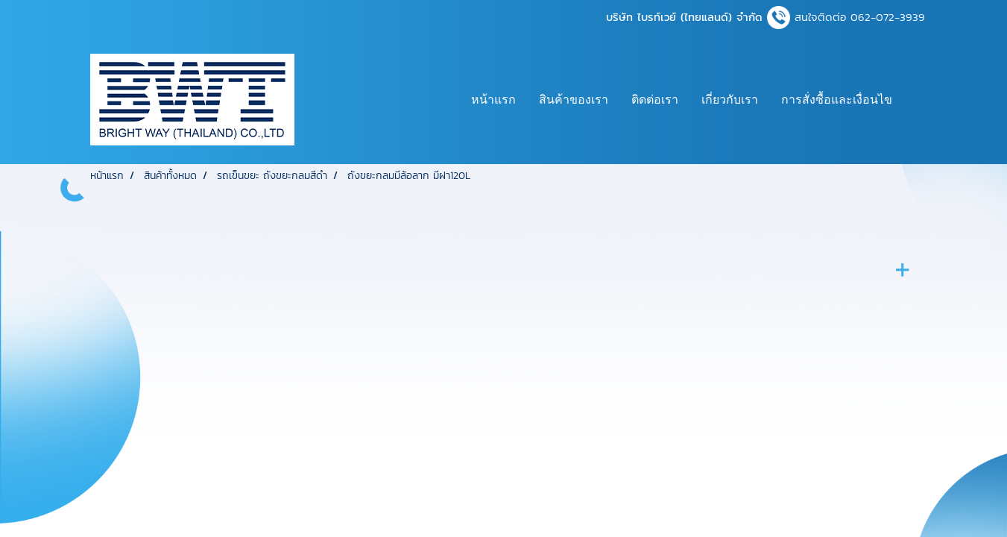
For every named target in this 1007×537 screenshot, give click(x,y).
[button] (917, 100)
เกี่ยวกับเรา (729, 99)
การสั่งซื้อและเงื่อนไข (836, 99)
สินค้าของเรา (573, 99)
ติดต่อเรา (654, 99)
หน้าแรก (493, 99)
